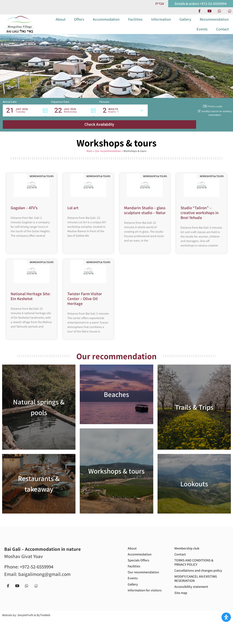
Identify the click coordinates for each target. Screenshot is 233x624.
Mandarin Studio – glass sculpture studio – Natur (145, 205)
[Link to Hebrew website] (159, 3)
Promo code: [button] (213, 113)
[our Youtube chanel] (209, 10)
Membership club (188, 543)
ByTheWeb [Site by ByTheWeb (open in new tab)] (43, 619)
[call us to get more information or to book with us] (200, 3)
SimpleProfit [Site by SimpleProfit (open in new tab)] (25, 619)
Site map (181, 596)
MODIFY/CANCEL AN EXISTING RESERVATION (198, 581)
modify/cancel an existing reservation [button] (215, 120)
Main (89, 145)
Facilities (135, 22)
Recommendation (214, 22)
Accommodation (106, 22)
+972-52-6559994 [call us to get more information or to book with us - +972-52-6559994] (36, 561)
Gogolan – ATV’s (24, 202)
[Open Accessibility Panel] (226, 617)
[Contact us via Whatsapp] (219, 10)
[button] (27, 117)
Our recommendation (108, 145)
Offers (79, 22)
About (60, 22)
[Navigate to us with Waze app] (229, 10)
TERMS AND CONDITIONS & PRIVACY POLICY (196, 559)
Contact (222, 32)
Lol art (72, 202)
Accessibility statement (193, 590)
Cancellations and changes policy (196, 570)
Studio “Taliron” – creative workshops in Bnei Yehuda (200, 207)
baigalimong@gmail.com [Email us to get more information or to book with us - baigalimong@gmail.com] (44, 568)
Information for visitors (140, 593)
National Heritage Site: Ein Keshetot (31, 291)
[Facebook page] (199, 10)
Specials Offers (140, 556)
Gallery (185, 22)
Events (202, 32)
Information (161, 22)
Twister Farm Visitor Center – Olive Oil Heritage (84, 293)
